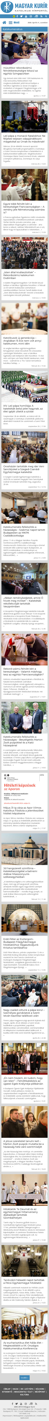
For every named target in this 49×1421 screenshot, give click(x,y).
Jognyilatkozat (30, 1416)
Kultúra (24, 1394)
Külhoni (40, 1389)
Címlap (7, 1389)
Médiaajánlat (18, 1416)
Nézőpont (40, 1392)
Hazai (15, 1389)
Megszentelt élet (23, 1392)
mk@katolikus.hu (30, 1411)
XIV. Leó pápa (27, 1389)
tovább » (24, 1377)
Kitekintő (7, 1392)
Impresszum (7, 1416)
